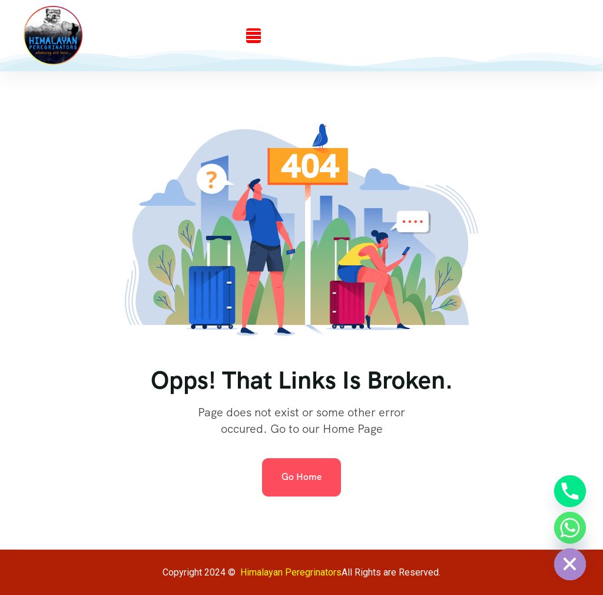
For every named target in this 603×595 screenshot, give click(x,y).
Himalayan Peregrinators (291, 572)
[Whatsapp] (570, 528)
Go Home (301, 477)
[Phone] (570, 491)
